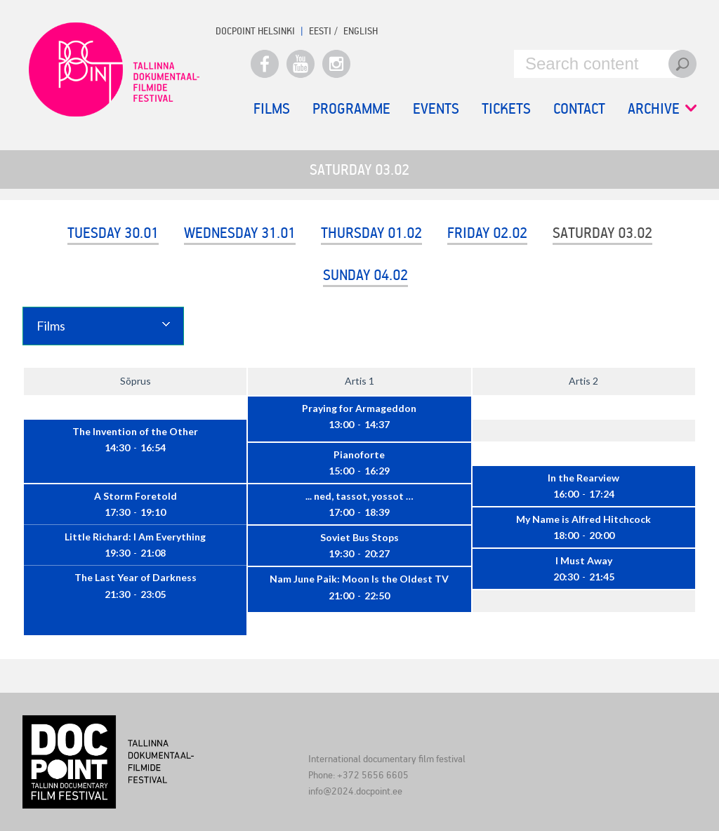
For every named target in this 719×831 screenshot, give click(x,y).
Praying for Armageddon (359, 408)
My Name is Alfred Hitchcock (583, 519)
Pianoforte (359, 454)
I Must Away (583, 560)
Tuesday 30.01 (113, 232)
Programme (351, 108)
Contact (579, 108)
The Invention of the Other (135, 431)
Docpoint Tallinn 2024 (113, 69)
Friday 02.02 (487, 232)
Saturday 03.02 (602, 232)
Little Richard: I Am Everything (135, 537)
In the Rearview (583, 478)
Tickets (506, 108)
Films (271, 108)
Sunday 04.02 (365, 274)
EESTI (320, 30)
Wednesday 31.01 (240, 232)
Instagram (336, 64)
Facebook (265, 64)
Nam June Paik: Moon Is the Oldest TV (359, 579)
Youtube (300, 64)
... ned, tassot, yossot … (359, 496)
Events (436, 108)
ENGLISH (360, 30)
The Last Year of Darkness (135, 577)
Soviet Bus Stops (359, 537)
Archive (662, 108)
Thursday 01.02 (371, 232)
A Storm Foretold (135, 496)
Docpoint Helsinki (255, 30)
